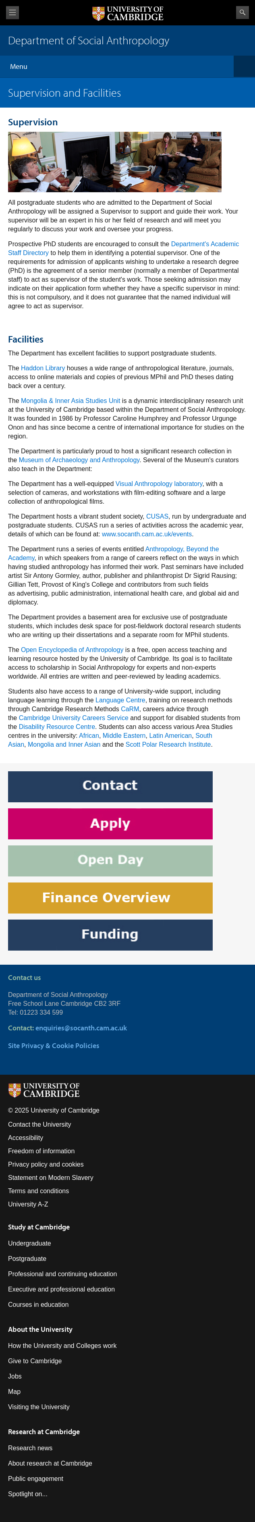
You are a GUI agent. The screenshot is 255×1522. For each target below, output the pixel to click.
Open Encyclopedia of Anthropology (73, 649)
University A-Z (28, 1204)
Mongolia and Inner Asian (64, 744)
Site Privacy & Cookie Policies (54, 1045)
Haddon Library (43, 368)
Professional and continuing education (62, 1274)
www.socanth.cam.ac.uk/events (147, 534)
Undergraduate (29, 1243)
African (89, 735)
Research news (30, 1448)
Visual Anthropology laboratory (159, 483)
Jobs (15, 1376)
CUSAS (157, 516)
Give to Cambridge (35, 1361)
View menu (12, 12)
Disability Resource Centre (57, 726)
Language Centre (120, 700)
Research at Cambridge (44, 1431)
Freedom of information (41, 1151)
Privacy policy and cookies (46, 1164)
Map (14, 1391)
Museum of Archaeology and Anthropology (79, 460)
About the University (40, 1329)
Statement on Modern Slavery (50, 1177)
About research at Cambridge (50, 1463)
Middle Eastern (124, 735)
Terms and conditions (38, 1191)
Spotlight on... (28, 1494)
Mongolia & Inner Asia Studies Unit (70, 400)
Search (242, 12)
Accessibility (25, 1137)
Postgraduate (27, 1258)
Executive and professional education (61, 1289)
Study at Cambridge (39, 1226)
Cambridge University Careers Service (74, 717)
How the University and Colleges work (62, 1345)
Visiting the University (39, 1407)
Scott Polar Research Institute (168, 744)
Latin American (170, 735)
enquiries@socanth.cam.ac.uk (81, 1027)
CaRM (130, 709)
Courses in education (38, 1304)
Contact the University (39, 1124)
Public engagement (35, 1478)
